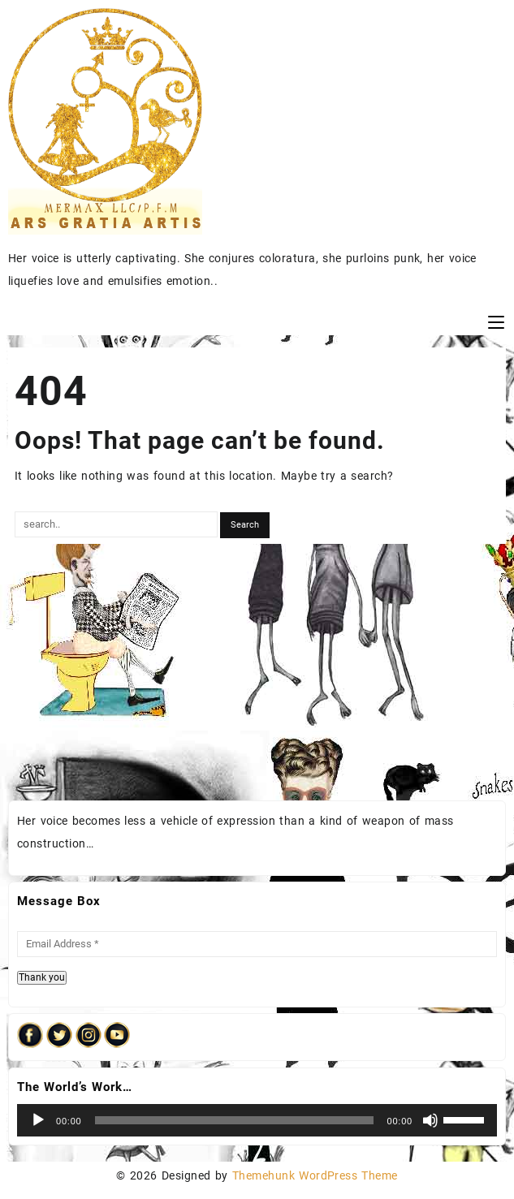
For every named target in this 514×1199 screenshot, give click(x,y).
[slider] (234, 1120)
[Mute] (430, 1120)
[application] (257, 1120)
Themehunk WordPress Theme (315, 1175)
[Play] (38, 1120)
